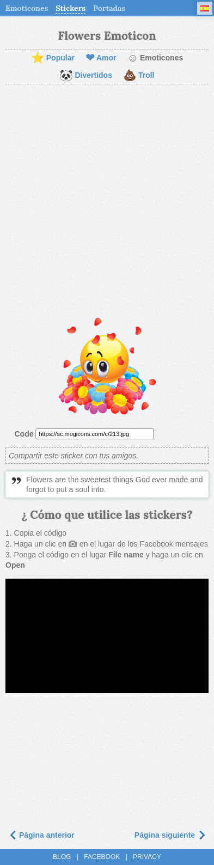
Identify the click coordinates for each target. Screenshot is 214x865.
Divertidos (85, 75)
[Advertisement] (107, 202)
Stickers (70, 8)
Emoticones (26, 8)
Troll (139, 75)
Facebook (102, 857)
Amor (101, 58)
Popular (53, 58)
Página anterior (41, 835)
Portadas (109, 8)
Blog (62, 857)
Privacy (147, 857)
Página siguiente (170, 835)
